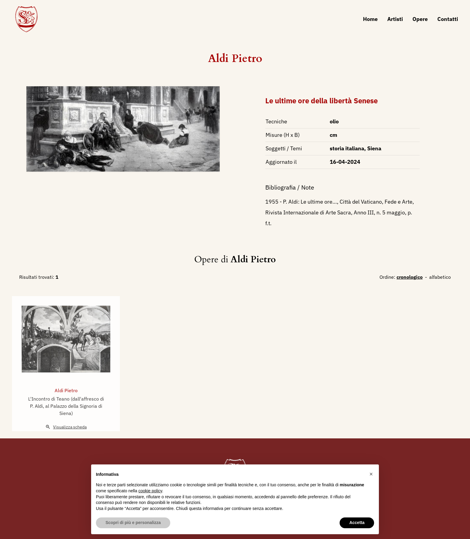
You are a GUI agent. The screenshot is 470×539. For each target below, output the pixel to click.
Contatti (447, 19)
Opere (420, 19)
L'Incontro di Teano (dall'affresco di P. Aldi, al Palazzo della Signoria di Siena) (66, 412)
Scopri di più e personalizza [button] (133, 522)
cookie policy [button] (150, 490)
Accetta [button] (356, 522)
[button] (371, 474)
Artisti (395, 19)
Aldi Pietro (235, 58)
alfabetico (440, 277)
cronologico (410, 277)
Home (370, 19)
